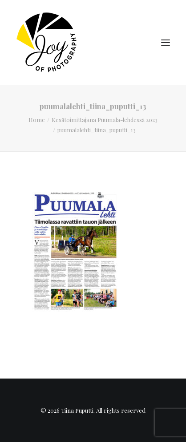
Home (36, 119)
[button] (165, 42)
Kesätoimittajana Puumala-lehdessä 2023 (105, 119)
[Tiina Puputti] (49, 42)
